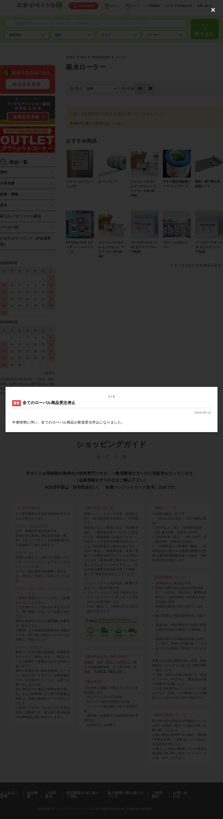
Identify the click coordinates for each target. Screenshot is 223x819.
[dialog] (111, 409)
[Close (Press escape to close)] (213, 9)
